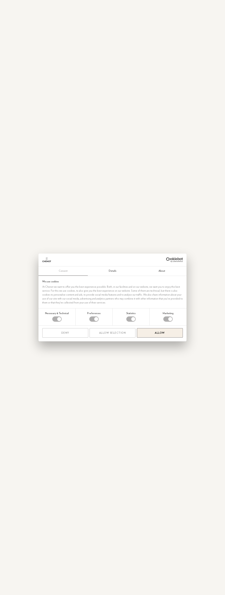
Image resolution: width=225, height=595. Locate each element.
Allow (160, 332)
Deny (65, 332)
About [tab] (162, 270)
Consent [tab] (63, 270)
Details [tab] (112, 270)
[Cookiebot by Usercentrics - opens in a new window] (168, 259)
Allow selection (112, 332)
